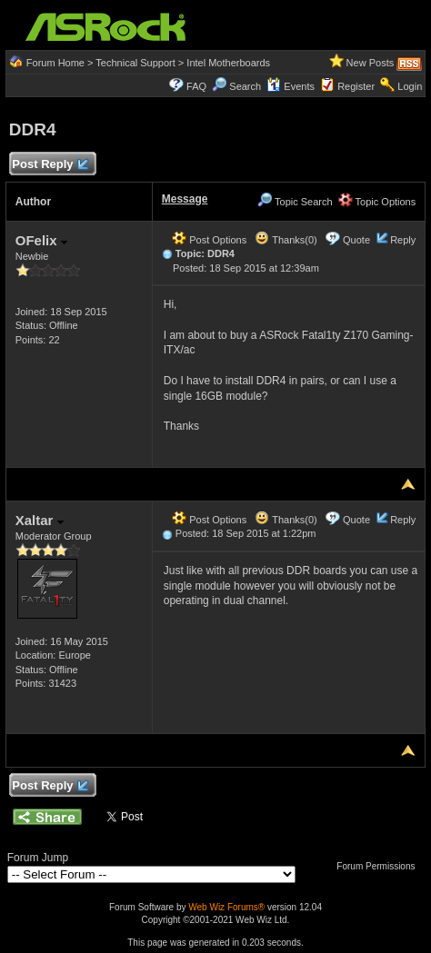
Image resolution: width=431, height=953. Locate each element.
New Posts (370, 62)
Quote (356, 239)
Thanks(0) (285, 239)
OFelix (41, 240)
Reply (403, 239)
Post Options (209, 239)
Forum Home (55, 62)
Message (185, 199)
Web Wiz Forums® (226, 907)
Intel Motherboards (228, 62)
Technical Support (135, 62)
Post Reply (50, 165)
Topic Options (377, 201)
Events (290, 86)
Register (356, 86)
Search (245, 86)
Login (409, 86)
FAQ (196, 86)
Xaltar (39, 520)
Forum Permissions (380, 866)
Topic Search (294, 201)
